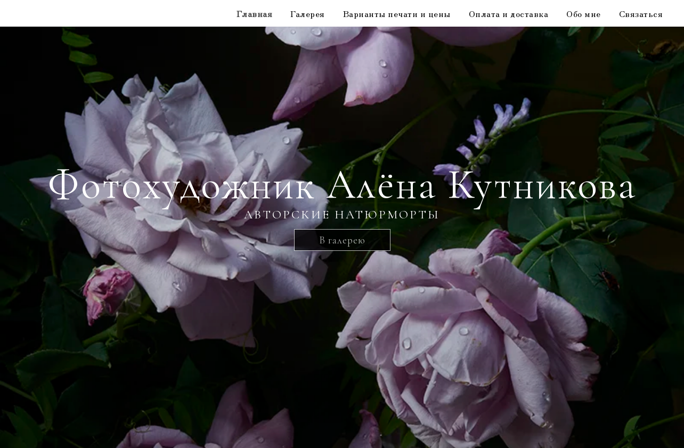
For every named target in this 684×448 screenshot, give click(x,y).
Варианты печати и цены (397, 13)
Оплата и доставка (509, 13)
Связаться (641, 13)
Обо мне (583, 13)
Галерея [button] (307, 13)
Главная (255, 13)
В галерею (342, 240)
